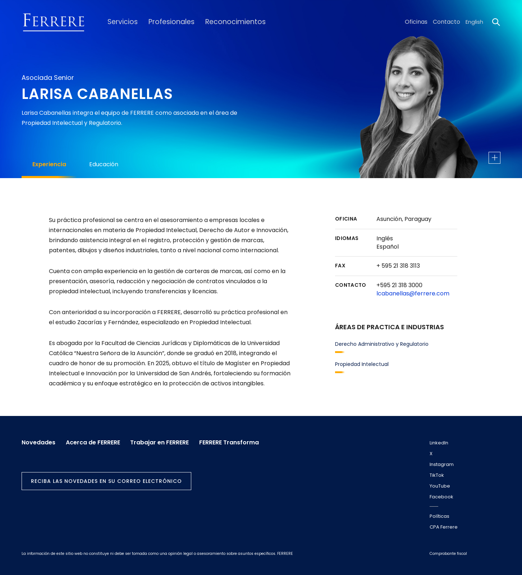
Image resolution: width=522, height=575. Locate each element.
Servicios (120, 22)
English (474, 22)
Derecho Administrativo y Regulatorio (382, 344)
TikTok (437, 475)
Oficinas (418, 22)
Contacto (447, 22)
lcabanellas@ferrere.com (412, 293)
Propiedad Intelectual (362, 364)
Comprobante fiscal (448, 553)
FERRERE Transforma (235, 441)
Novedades (38, 441)
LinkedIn (439, 442)
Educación (103, 164)
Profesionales (166, 22)
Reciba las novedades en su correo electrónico (106, 479)
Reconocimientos (225, 22)
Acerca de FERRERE (95, 441)
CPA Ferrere (444, 527)
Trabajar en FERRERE (163, 441)
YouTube (440, 486)
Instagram (442, 464)
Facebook (441, 496)
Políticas (439, 516)
